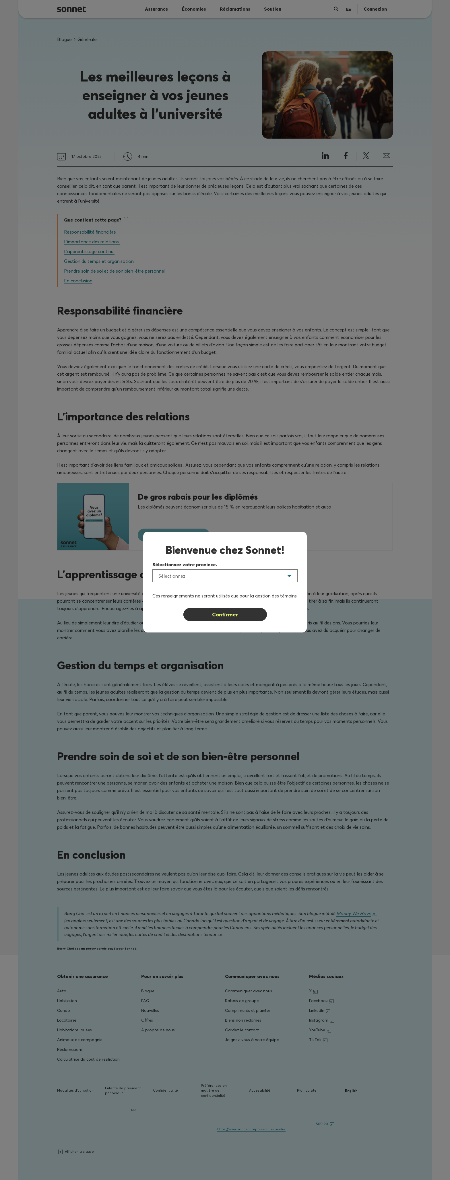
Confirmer (225, 614)
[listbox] (225, 575)
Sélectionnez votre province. (184, 564)
